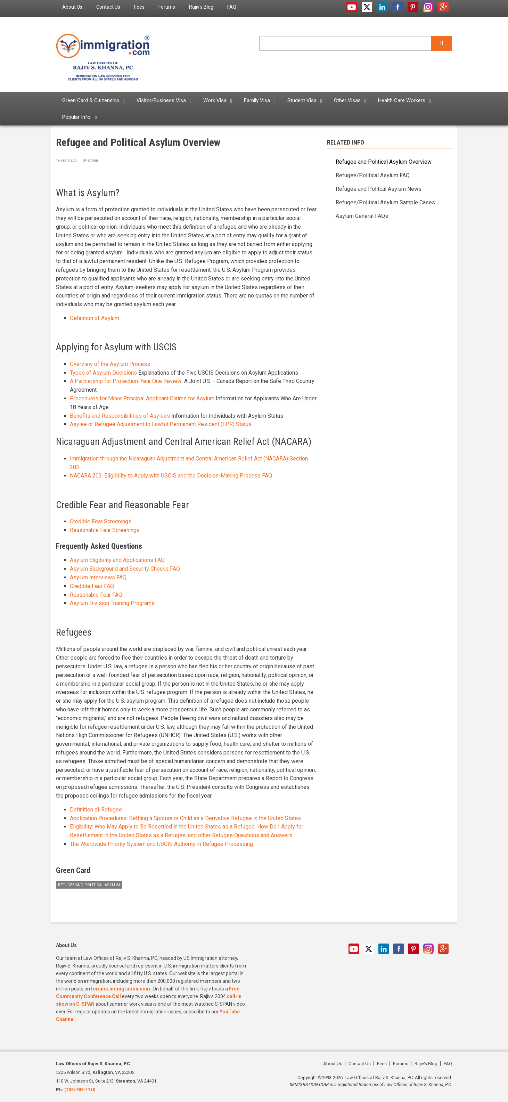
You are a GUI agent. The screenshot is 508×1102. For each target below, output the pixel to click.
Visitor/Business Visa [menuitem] (161, 100)
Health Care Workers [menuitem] (401, 100)
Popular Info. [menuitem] (76, 117)
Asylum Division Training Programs (112, 603)
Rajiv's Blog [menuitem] (201, 7)
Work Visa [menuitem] (215, 100)
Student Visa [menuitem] (302, 100)
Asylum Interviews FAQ (98, 577)
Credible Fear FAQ (92, 586)
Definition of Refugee (96, 809)
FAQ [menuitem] (231, 7)
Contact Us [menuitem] (108, 7)
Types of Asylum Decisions (103, 372)
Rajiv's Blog (426, 1063)
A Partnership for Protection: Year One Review (125, 381)
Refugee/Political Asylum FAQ (373, 175)
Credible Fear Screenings (100, 521)
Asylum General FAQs (362, 216)
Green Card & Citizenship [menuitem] (90, 100)
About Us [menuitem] (72, 7)
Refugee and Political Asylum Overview (384, 161)
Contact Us (360, 1063)
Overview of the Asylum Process (110, 364)
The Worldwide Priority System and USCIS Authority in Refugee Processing (162, 844)
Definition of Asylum (94, 318)
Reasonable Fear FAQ (96, 594)
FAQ (448, 1063)
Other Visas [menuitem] (347, 100)
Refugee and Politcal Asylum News (378, 189)
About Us (332, 1063)
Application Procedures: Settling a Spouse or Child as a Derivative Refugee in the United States (185, 818)
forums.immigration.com (120, 988)
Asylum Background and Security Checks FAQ (125, 568)
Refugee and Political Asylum (89, 885)
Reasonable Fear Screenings (105, 530)
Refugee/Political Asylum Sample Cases (385, 202)
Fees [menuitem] (139, 7)
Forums (400, 1063)
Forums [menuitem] (166, 7)
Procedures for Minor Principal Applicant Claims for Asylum (142, 398)
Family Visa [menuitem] (257, 100)
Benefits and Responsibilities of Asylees (120, 416)
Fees (382, 1063)
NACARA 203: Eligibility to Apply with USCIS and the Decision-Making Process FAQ (171, 475)
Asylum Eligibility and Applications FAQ (117, 560)
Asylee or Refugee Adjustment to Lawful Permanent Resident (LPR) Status (161, 424)
